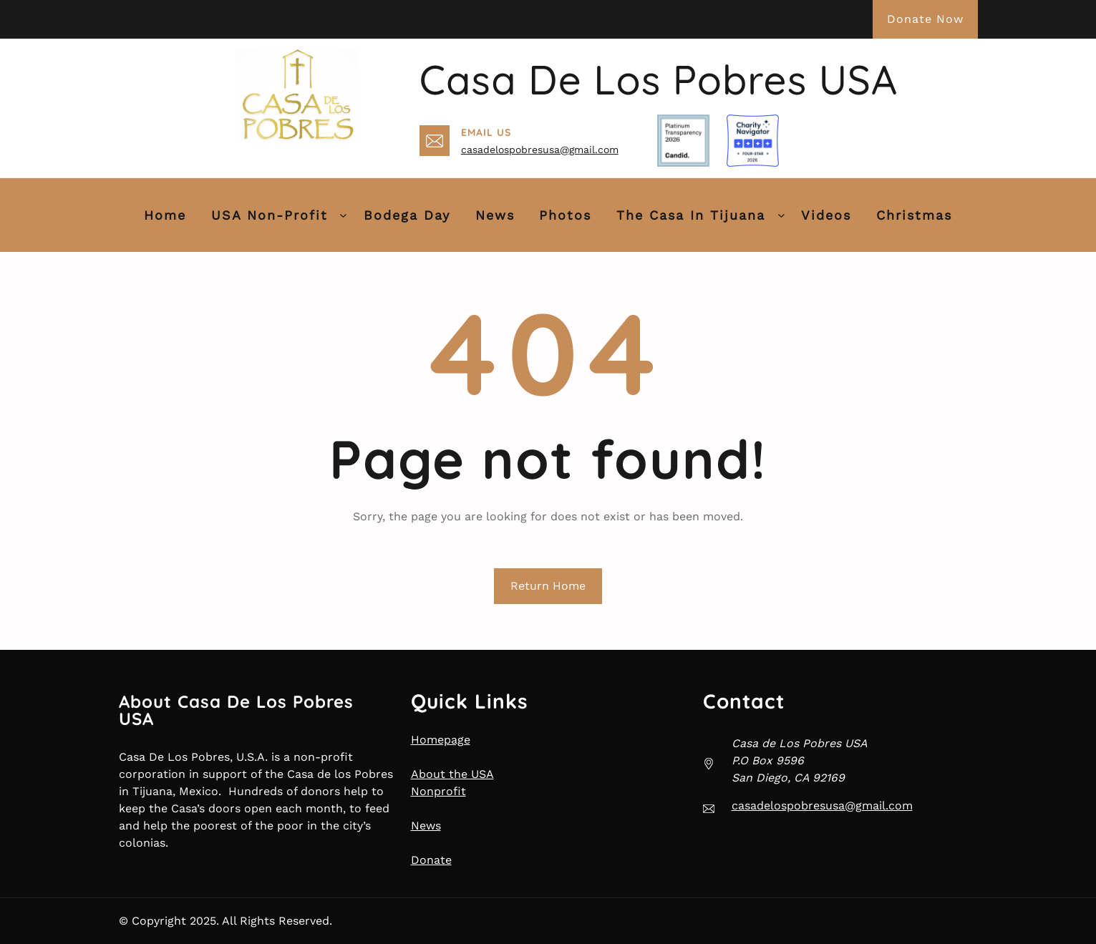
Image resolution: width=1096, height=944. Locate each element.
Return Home (548, 586)
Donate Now (925, 19)
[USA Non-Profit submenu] (343, 215)
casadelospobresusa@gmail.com (540, 149)
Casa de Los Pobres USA (659, 79)
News (426, 825)
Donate (431, 860)
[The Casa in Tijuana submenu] (781, 215)
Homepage (440, 739)
